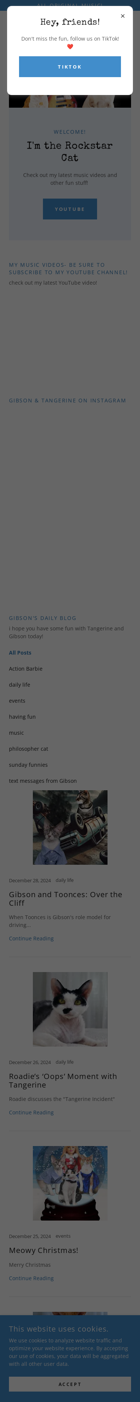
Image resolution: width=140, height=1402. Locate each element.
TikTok (70, 66)
